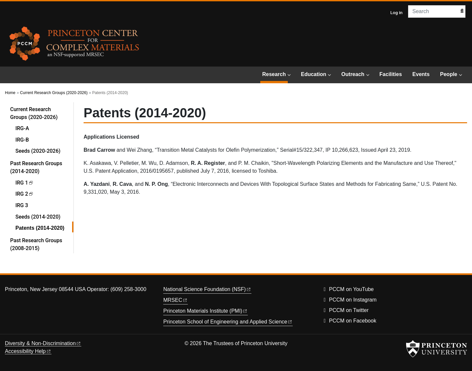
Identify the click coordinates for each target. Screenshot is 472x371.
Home (10, 92)
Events (420, 74)
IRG (24, 183)
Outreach (352, 74)
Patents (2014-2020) (44, 227)
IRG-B (22, 140)
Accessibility (28, 351)
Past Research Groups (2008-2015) (36, 244)
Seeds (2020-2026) (37, 151)
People (448, 74)
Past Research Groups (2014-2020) (41, 167)
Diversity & (43, 343)
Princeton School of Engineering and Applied (228, 321)
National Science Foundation (207, 289)
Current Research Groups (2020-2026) (54, 92)
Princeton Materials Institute (205, 311)
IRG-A (22, 128)
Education (313, 74)
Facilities (391, 74)
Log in (396, 12)
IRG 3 (21, 205)
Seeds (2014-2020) (37, 217)
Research (275, 73)
